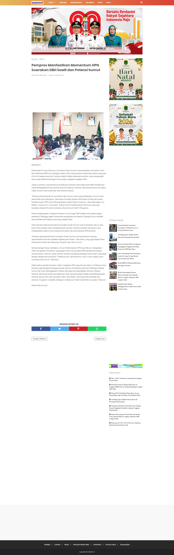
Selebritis (90, 2)
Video (108, 2)
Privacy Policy (111, 544)
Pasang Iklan (125, 544)
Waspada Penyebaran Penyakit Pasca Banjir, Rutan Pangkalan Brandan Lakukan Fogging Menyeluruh (125, 408)
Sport (100, 2)
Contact (57, 544)
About (66, 544)
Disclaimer (97, 544)
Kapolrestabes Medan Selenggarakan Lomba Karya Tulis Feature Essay (129, 286)
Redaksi (47, 544)
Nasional (63, 2)
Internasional (76, 2)
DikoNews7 (91, 552)
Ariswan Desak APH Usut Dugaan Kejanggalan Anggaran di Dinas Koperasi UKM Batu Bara (129, 246)
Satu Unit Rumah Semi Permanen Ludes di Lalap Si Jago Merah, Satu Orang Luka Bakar (129, 256)
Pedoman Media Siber (81, 544)
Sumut (51, 2)
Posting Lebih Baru (39, 339)
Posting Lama (100, 339)
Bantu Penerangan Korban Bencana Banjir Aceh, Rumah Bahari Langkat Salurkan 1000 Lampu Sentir (124, 417)
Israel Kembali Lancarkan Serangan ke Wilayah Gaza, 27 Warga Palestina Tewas (128, 227)
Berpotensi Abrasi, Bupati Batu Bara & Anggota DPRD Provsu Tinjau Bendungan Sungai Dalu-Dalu (125, 387)
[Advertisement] (69, 94)
